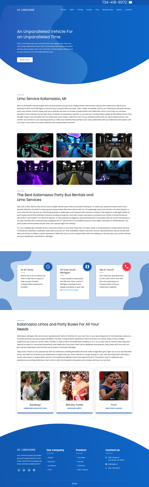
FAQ (97, 9)
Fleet (72, 9)
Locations (52, 465)
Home (63, 9)
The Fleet (81, 457)
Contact (128, 9)
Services (51, 461)
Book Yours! (25, 60)
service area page (70, 290)
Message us (113, 464)
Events (89, 9)
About (119, 9)
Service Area (108, 9)
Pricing (80, 9)
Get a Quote (83, 469)
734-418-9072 (114, 468)
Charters (81, 465)
